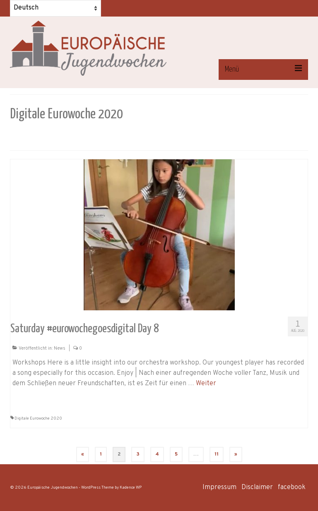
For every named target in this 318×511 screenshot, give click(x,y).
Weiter (206, 383)
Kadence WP (131, 487)
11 (216, 454)
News (59, 348)
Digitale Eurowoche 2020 (38, 418)
